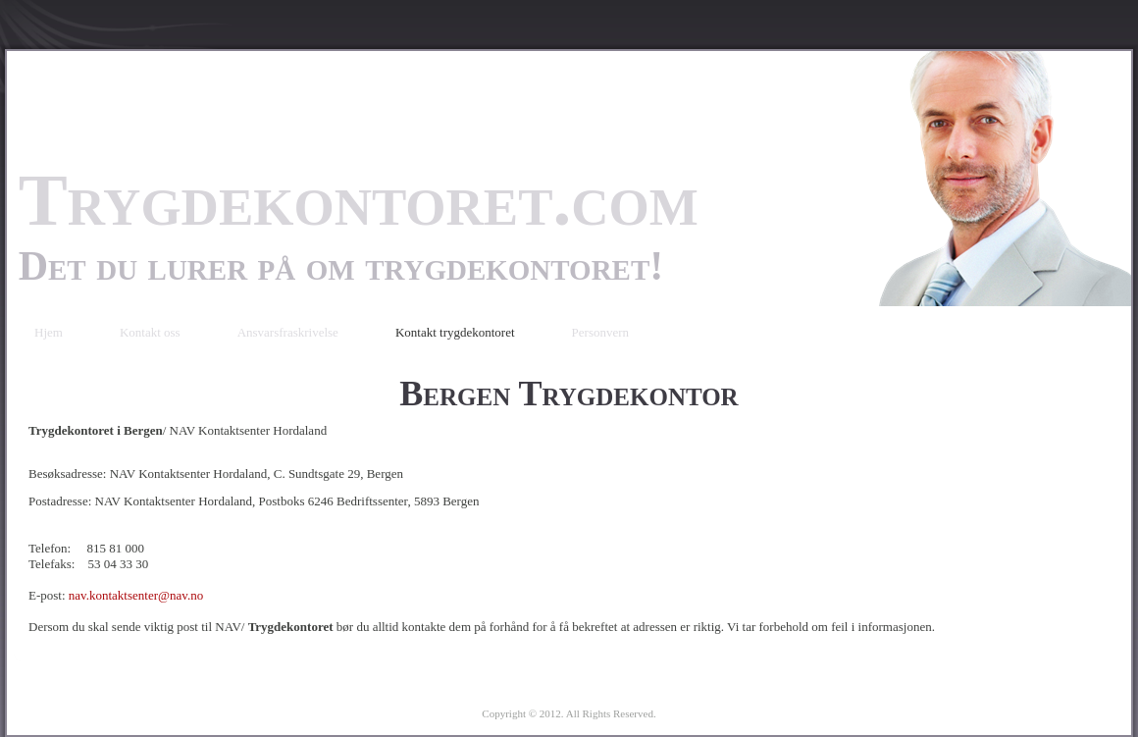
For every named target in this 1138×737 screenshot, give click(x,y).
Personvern (601, 332)
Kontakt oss (150, 332)
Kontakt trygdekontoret (455, 332)
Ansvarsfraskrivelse (287, 332)
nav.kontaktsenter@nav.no (136, 595)
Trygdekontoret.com (358, 199)
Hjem (48, 332)
